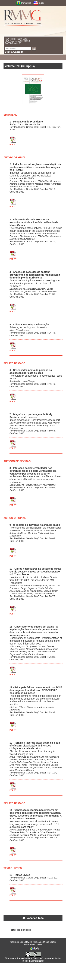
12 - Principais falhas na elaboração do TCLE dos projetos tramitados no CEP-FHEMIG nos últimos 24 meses (36, 690)
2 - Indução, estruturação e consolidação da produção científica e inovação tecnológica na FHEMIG (35, 167)
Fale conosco (23, 929)
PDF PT (13, 144)
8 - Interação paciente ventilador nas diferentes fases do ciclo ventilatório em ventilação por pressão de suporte (33, 471)
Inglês (41, 3)
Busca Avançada (14, 51)
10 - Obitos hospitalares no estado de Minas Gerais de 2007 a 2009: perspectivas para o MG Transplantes (35, 571)
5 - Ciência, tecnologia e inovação (29, 324)
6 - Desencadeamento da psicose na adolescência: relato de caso (31, 371)
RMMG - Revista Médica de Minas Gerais (23, 21)
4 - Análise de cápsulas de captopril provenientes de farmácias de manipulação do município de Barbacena (35, 275)
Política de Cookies (33, 944)
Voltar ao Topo (35, 918)
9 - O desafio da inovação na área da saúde (35, 524)
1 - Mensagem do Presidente (26, 121)
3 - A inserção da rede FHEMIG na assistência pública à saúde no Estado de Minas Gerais (34, 222)
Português (26, 3)
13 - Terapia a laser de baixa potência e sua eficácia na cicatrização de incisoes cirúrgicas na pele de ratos (35, 745)
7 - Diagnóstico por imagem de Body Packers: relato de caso (31, 416)
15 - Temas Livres (20, 875)
